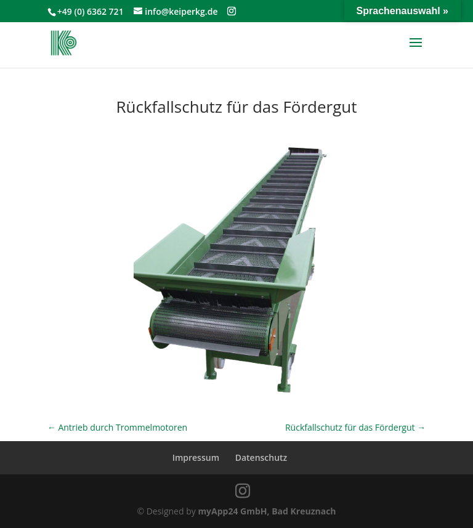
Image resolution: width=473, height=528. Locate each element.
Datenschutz (261, 457)
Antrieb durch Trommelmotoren (117, 427)
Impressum (195, 457)
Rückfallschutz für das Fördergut (355, 427)
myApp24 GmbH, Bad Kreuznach (267, 511)
